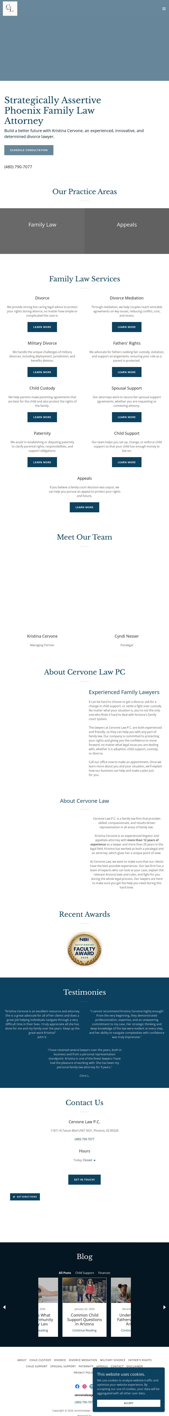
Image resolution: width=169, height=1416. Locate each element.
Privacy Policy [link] (84, 1356)
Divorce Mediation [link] (83, 1343)
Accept (128, 1403)
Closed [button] (87, 1150)
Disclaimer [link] (135, 1349)
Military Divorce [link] (112, 1343)
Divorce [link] (60, 1343)
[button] (164, 8)
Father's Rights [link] (140, 1343)
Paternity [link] (86, 1349)
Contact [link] (117, 1349)
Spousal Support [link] (63, 1349)
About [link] (22, 1343)
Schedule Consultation (29, 150)
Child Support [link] (36, 1349)
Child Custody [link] (40, 1343)
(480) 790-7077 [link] (18, 166)
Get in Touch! (84, 1170)
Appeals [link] (102, 1349)
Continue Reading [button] (60, 1314)
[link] (10, 8)
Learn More (42, 327)
